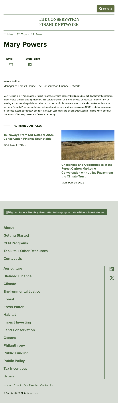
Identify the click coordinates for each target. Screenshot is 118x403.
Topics (23, 34)
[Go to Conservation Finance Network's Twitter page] (112, 278)
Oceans (10, 337)
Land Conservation (19, 330)
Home (7, 385)
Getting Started (16, 235)
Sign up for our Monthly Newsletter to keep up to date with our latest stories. (55, 212)
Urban (9, 376)
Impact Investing (17, 322)
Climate (10, 283)
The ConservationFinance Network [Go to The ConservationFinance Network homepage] (59, 22)
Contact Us (13, 258)
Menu (9, 34)
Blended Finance (17, 276)
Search (37, 34)
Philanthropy (14, 345)
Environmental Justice (22, 291)
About (9, 227)
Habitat (10, 314)
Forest (9, 299)
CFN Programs (16, 243)
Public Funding (16, 352)
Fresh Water (14, 306)
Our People (30, 385)
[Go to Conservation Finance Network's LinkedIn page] (112, 269)
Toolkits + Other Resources (26, 250)
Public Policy (14, 360)
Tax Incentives (15, 368)
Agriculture (13, 268)
